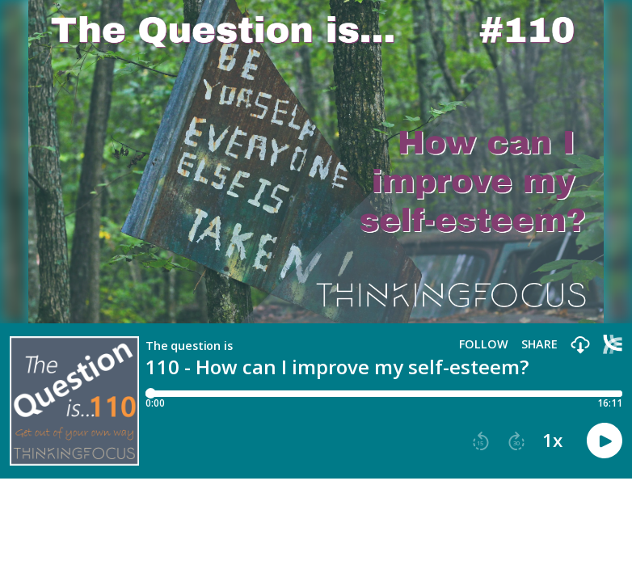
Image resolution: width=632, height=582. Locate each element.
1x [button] (552, 440)
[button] (580, 345)
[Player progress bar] (383, 393)
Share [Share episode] (539, 344)
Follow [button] (483, 344)
